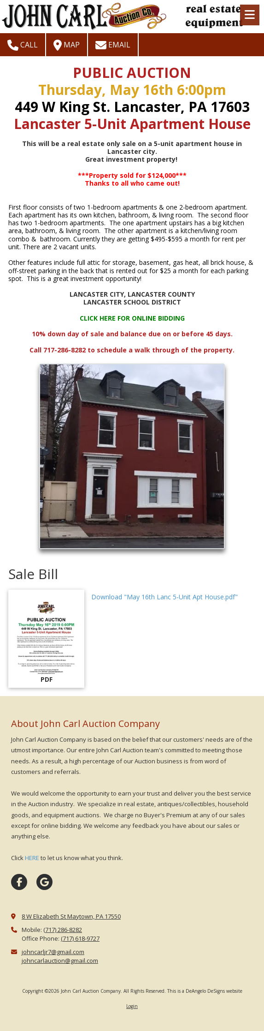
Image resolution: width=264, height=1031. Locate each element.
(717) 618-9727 (80, 938)
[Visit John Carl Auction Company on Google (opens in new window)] (44, 882)
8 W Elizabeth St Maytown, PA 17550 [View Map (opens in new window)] (71, 916)
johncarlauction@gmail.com (60, 960)
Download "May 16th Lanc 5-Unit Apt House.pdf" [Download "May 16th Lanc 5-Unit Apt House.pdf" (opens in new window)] (164, 596)
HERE (32, 858)
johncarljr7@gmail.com (53, 952)
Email (112, 45)
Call (22, 45)
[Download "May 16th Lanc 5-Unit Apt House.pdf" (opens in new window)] (46, 639)
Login (132, 1006)
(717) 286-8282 (62, 930)
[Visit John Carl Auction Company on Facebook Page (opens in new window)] (19, 882)
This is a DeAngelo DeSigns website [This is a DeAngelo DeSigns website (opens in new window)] (204, 991)
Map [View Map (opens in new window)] (66, 45)
